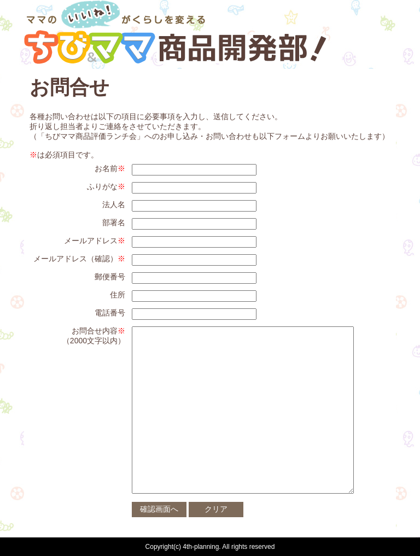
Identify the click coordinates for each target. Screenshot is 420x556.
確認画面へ (159, 509)
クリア (216, 509)
